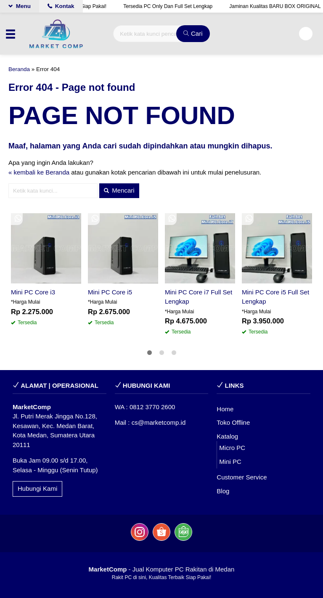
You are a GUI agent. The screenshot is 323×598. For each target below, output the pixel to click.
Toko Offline (233, 422)
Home (225, 409)
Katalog (227, 436)
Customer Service (242, 477)
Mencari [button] (119, 190)
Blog (223, 491)
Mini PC (230, 461)
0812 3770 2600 (152, 406)
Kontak (61, 6)
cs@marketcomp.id (159, 422)
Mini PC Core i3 (33, 292)
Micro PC (232, 447)
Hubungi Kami (37, 488)
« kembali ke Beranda (38, 172)
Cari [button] (193, 33)
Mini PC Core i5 (110, 292)
